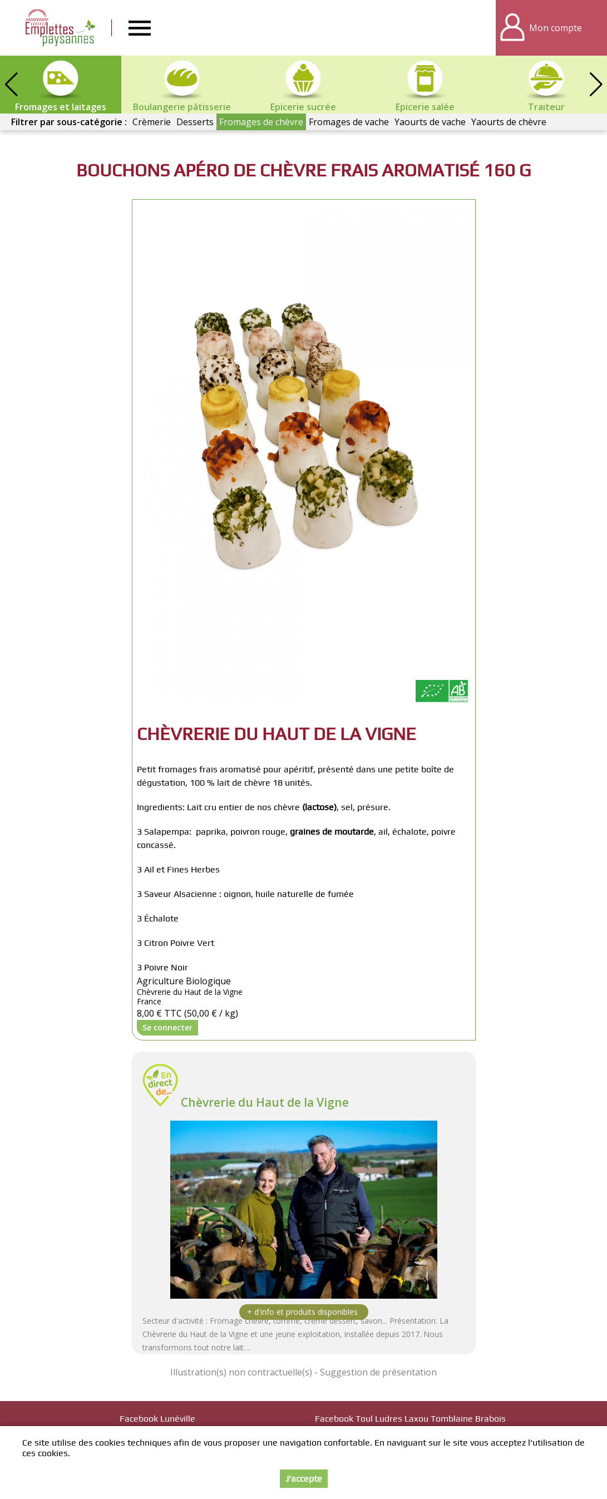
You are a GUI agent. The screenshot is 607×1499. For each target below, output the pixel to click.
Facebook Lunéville (157, 1418)
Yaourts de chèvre (508, 122)
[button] (596, 85)
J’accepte (303, 1478)
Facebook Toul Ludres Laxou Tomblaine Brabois (410, 1418)
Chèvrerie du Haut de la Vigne (265, 1102)
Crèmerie (151, 122)
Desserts (195, 122)
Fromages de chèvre (261, 122)
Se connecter (167, 1027)
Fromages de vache (349, 122)
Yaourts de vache (430, 122)
